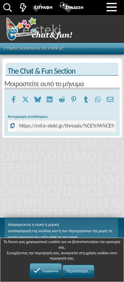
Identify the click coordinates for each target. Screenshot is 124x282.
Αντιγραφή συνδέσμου (27, 116)
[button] (111, 7)
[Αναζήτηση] (7, 8)
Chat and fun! (46, 31)
